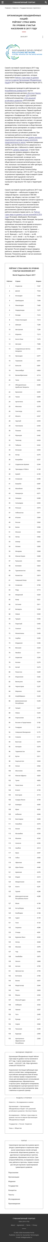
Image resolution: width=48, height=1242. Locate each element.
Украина (18, 927)
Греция (17, 708)
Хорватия (18, 657)
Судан (17, 918)
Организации (13, 1106)
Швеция (18, 325)
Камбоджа (19, 913)
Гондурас (18, 727)
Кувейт (17, 474)
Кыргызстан (19, 761)
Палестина (19, 785)
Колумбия (19, 459)
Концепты (12, 1190)
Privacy (34, 1225)
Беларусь (18, 609)
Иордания (19, 643)
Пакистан (18, 672)
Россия (17, 522)
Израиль (18, 334)
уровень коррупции (20, 150)
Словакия (18, 479)
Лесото (17, 961)
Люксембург (19, 370)
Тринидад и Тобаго (22, 469)
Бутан (17, 756)
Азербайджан (20, 696)
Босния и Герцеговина (23, 722)
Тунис (17, 780)
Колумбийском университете (16, 91)
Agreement (20, 1225)
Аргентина (19, 402)
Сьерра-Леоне (20, 800)
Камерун (18, 804)
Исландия (18, 296)
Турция (17, 619)
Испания (18, 450)
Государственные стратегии (30, 8)
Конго (17, 887)
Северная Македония (23, 732)
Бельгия (18, 365)
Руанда (17, 1019)
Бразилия (18, 392)
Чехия (17, 397)
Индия (17, 877)
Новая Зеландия (21, 320)
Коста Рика (19, 339)
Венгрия (18, 648)
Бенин (17, 981)
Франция (18, 435)
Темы (11, 1128)
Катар (17, 455)
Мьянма (18, 838)
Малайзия (19, 488)
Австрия (18, 344)
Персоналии (13, 1172)
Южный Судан (20, 1000)
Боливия (18, 566)
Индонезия (19, 677)
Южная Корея (20, 556)
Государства (13, 1124)
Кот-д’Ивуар (19, 908)
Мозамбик (19, 833)
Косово (17, 662)
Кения (17, 829)
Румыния (18, 561)
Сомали (18, 737)
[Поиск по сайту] (46, 2)
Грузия (17, 891)
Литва (17, 537)
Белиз (17, 527)
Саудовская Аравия (22, 464)
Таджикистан (20, 751)
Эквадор (18, 498)
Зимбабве (18, 956)
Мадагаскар (19, 985)
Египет (17, 790)
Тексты (11, 1195)
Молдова (18, 551)
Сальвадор (19, 503)
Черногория (19, 686)
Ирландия (19, 356)
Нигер (17, 942)
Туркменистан (20, 570)
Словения (18, 585)
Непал (17, 766)
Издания (11, 1181)
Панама (18, 431)
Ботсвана (18, 976)
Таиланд (18, 440)
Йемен (17, 995)
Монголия (19, 771)
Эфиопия (18, 862)
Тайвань (18, 445)
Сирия (17, 1024)
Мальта (18, 416)
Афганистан (19, 971)
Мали (17, 903)
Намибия (18, 824)
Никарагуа (19, 493)
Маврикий (19, 595)
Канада (18, 315)
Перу (17, 590)
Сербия (18, 638)
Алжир (17, 542)
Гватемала (19, 426)
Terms (28, 1225)
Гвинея (17, 1009)
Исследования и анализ (25, 1102)
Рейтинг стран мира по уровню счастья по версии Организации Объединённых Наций (23, 80)
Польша (18, 508)
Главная (8, 8)
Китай (17, 667)
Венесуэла (19, 682)
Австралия (19, 329)
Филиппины (19, 633)
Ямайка (18, 653)
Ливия (17, 614)
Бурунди (18, 1034)
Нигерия (18, 747)
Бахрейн (18, 484)
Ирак (17, 853)
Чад (16, 952)
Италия (18, 517)
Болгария (18, 795)
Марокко (18, 691)
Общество (18, 1128)
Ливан (17, 713)
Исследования (14, 1115)
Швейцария (19, 300)
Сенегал (18, 843)
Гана (17, 923)
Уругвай (18, 421)
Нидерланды (19, 310)
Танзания (18, 1029)
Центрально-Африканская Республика (20, 1041)
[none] (3, 2)
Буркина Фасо (20, 937)
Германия (18, 361)
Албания (18, 814)
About (13, 1225)
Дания (17, 291)
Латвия (17, 546)
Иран (17, 809)
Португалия (19, 718)
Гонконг (18, 628)
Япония (18, 532)
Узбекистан (19, 513)
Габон (17, 858)
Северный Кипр (21, 580)
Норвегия (18, 286)
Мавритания (19, 882)
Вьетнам (18, 742)
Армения (18, 872)
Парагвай (18, 624)
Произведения (14, 1203)
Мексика (18, 406)
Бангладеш (19, 819)
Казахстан (19, 575)
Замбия (18, 848)
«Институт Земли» (34, 93)
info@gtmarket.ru (26, 1237)
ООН (27, 95)
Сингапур (18, 411)
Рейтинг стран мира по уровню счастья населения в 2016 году (23, 214)
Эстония (18, 604)
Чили (17, 380)
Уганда (17, 932)
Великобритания (21, 375)
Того (16, 1014)
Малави (18, 947)
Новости (15, 8)
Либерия (18, 1005)
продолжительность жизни (15, 142)
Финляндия (19, 305)
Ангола (17, 966)
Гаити (17, 990)
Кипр (17, 599)
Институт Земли (31, 1111)
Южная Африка (20, 776)
